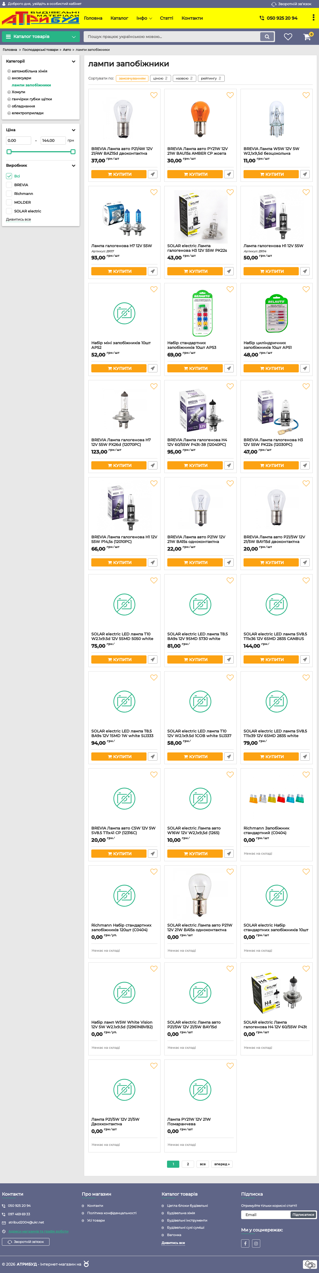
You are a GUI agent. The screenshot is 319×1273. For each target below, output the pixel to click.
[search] (179, 36)
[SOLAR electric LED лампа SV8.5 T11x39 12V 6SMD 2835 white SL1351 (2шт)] (277, 701)
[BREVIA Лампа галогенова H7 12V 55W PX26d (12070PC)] (124, 410)
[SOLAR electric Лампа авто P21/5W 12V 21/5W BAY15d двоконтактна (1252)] (200, 992)
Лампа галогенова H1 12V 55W (277, 248)
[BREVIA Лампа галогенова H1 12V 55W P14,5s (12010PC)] (124, 507)
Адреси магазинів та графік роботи (38, 1231)
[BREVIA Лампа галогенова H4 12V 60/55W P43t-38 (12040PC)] (200, 410)
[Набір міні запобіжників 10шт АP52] (124, 313)
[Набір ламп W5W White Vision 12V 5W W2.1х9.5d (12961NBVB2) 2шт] (124, 992)
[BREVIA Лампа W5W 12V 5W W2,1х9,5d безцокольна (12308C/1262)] (277, 119)
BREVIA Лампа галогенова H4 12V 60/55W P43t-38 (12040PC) (200, 445)
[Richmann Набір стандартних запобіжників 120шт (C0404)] (124, 895)
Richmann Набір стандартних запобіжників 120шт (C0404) (124, 930)
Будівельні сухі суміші (185, 1227)
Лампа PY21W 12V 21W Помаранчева (200, 1124)
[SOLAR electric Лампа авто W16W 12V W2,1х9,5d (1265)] (200, 798)
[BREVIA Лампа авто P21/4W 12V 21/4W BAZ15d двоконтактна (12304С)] (124, 119)
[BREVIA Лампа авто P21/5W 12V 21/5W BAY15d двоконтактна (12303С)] (277, 507)
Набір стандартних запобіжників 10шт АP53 (200, 348)
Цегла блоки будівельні (187, 1206)
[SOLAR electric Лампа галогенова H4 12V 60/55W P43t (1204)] (277, 992)
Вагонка (174, 1235)
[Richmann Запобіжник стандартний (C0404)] (277, 798)
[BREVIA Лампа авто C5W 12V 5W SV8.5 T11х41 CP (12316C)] (124, 798)
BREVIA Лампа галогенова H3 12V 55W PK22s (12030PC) (277, 445)
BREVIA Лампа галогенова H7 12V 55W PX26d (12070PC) (124, 445)
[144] (53, 140)
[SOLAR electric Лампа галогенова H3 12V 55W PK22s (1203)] (200, 216)
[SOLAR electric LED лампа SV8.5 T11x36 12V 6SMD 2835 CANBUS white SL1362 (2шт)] (277, 604)
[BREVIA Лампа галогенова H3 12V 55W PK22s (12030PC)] (277, 410)
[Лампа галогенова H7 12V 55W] (124, 216)
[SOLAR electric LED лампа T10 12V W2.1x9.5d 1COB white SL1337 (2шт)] (200, 701)
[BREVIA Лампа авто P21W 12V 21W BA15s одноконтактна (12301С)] (200, 507)
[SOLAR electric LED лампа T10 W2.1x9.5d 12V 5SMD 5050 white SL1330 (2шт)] (124, 604)
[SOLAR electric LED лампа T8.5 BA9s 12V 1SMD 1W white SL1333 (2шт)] (124, 701)
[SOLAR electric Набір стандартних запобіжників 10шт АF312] (277, 895)
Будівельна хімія (181, 1213)
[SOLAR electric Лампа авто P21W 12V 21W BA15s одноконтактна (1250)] (200, 895)
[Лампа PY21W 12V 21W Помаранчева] (200, 1089)
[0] (18, 140)
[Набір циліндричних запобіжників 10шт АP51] (277, 313)
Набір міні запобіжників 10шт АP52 (124, 348)
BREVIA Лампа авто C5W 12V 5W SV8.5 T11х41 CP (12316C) (124, 833)
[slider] (9, 151)
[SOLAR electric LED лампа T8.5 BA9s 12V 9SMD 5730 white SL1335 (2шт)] (200, 604)
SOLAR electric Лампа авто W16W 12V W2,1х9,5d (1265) (200, 833)
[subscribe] (279, 1214)
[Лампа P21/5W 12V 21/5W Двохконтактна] (124, 1089)
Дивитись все (18, 219)
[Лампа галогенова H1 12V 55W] (277, 216)
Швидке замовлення (152, 174)
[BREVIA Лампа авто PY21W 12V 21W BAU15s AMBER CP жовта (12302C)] (200, 119)
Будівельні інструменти (187, 1220)
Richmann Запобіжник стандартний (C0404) (277, 833)
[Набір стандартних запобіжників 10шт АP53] (200, 313)
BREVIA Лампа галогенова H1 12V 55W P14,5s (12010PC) (124, 542)
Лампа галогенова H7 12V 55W (124, 248)
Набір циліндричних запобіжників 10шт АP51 (277, 348)
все (203, 1164)
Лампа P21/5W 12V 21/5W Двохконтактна (124, 1124)
